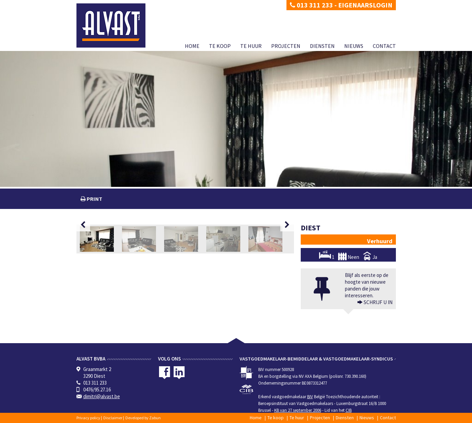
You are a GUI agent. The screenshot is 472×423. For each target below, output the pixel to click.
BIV (310, 397)
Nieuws (353, 45)
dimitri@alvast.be (101, 396)
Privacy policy (88, 417)
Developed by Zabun (143, 417)
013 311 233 (311, 5)
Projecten (285, 45)
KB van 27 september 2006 (297, 410)
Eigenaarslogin (365, 5)
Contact (384, 45)
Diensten (322, 45)
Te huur (251, 45)
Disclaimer (112, 417)
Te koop (220, 45)
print (94, 198)
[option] (101, 239)
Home (192, 45)
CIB (349, 410)
